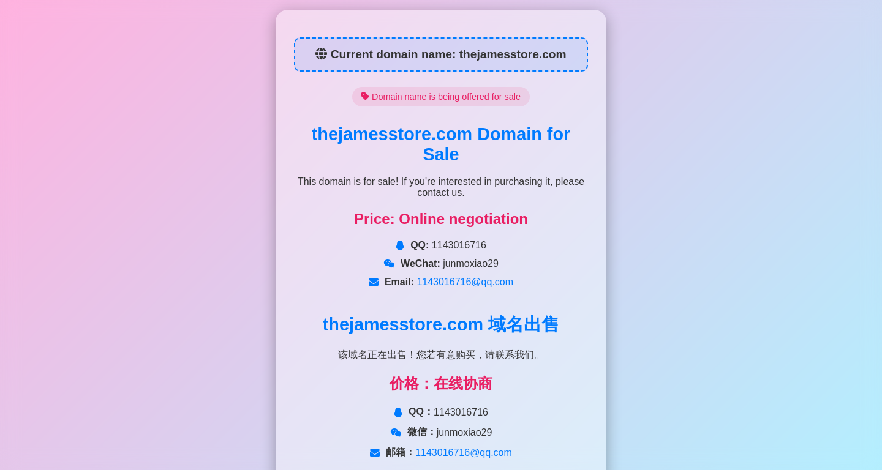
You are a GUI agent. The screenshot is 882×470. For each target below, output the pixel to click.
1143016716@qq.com (463, 282)
